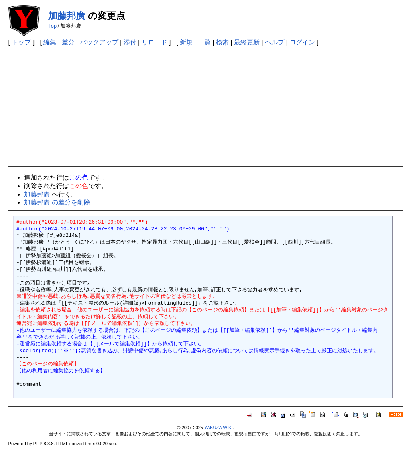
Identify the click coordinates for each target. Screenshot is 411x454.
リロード (154, 42)
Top (52, 26)
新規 (186, 42)
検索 (222, 42)
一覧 (204, 42)
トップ (21, 42)
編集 (49, 42)
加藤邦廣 (66, 15)
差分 (68, 42)
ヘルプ (274, 42)
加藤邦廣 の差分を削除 (57, 202)
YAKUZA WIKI (218, 427)
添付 (130, 42)
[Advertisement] (205, 106)
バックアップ (99, 42)
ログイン (302, 42)
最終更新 (247, 42)
